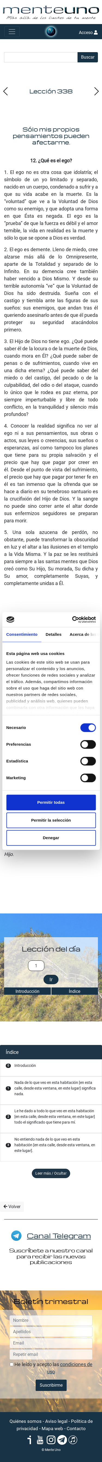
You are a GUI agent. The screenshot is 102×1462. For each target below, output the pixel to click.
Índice (74, 991)
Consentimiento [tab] (22, 634)
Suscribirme (51, 1385)
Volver (12, 1206)
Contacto (76, 1428)
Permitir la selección (51, 820)
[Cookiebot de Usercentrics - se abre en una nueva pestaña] (73, 619)
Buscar (87, 57)
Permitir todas (51, 802)
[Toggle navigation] (12, 31)
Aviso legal (56, 1421)
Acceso (88, 32)
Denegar (51, 837)
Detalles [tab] (53, 634)
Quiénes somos (26, 1421)
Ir (51, 979)
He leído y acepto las (51, 1368)
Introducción (27, 991)
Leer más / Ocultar (51, 1173)
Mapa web (52, 1428)
